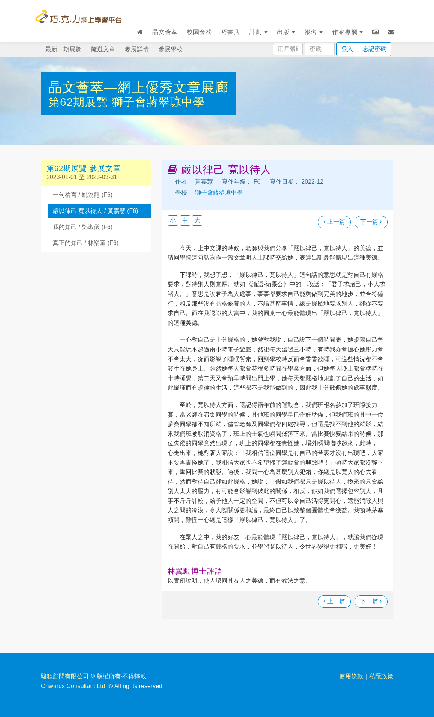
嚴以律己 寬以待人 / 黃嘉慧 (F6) (95, 211)
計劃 (258, 32)
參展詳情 (137, 49)
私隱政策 (381, 676)
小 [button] (173, 220)
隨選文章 (103, 49)
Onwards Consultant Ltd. (74, 686)
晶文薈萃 (165, 32)
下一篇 (371, 222)
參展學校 (171, 49)
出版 (286, 32)
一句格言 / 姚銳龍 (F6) (82, 195)
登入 (347, 49)
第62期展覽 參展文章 (83, 168)
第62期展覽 (80, 102)
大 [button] (197, 220)
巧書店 (230, 32)
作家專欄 (347, 32)
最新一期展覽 (63, 49)
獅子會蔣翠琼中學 (158, 102)
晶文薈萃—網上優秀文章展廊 (138, 87)
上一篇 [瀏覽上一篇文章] (334, 222)
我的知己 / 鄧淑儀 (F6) (82, 227)
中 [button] (185, 220)
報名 (313, 32)
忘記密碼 (374, 49)
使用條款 (351, 676)
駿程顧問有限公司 (65, 676)
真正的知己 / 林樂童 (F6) (85, 243)
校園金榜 (199, 32)
